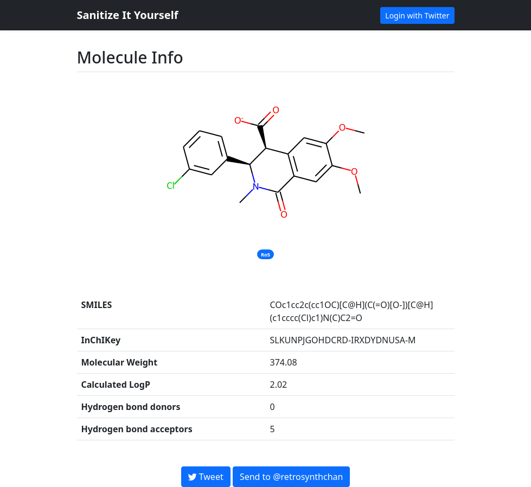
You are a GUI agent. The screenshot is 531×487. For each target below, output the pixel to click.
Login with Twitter (417, 15)
